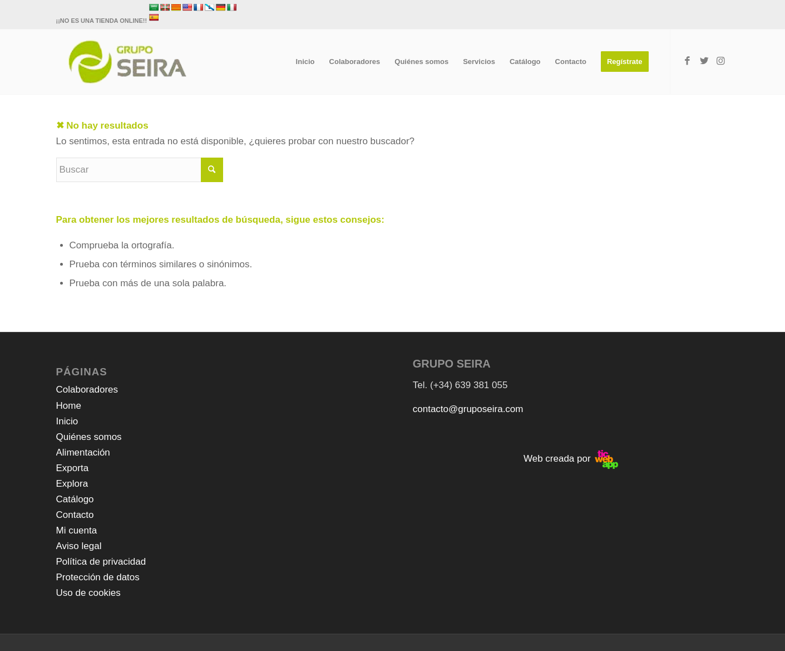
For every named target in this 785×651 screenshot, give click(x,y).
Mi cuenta (76, 530)
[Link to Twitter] (704, 61)
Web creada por (571, 458)
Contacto (75, 515)
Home (68, 405)
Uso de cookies (88, 593)
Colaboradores (87, 389)
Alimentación (83, 452)
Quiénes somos (89, 437)
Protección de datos (98, 577)
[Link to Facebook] (687, 61)
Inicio (67, 421)
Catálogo (75, 499)
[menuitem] (305, 62)
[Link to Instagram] (721, 61)
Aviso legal (79, 546)
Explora (72, 483)
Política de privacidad (101, 561)
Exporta (72, 468)
